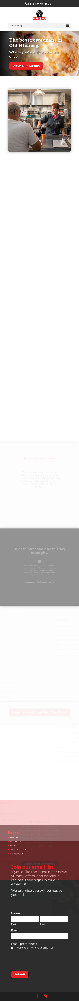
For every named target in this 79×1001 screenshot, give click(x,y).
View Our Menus (26, 66)
